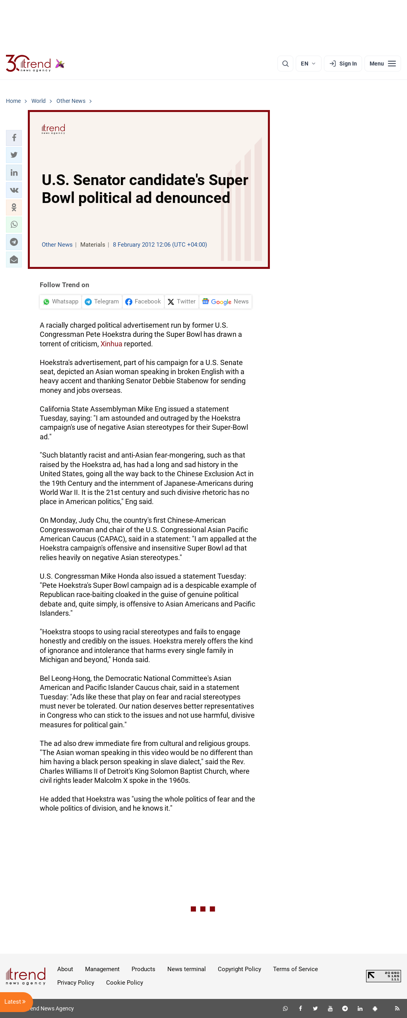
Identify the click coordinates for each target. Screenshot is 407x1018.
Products (143, 969)
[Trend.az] (35, 63)
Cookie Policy (124, 982)
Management (102, 969)
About (65, 969)
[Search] (285, 63)
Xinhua (111, 344)
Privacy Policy (75, 982)
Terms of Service (295, 969)
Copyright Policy (239, 969)
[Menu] (382, 63)
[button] (13, 138)
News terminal (186, 969)
